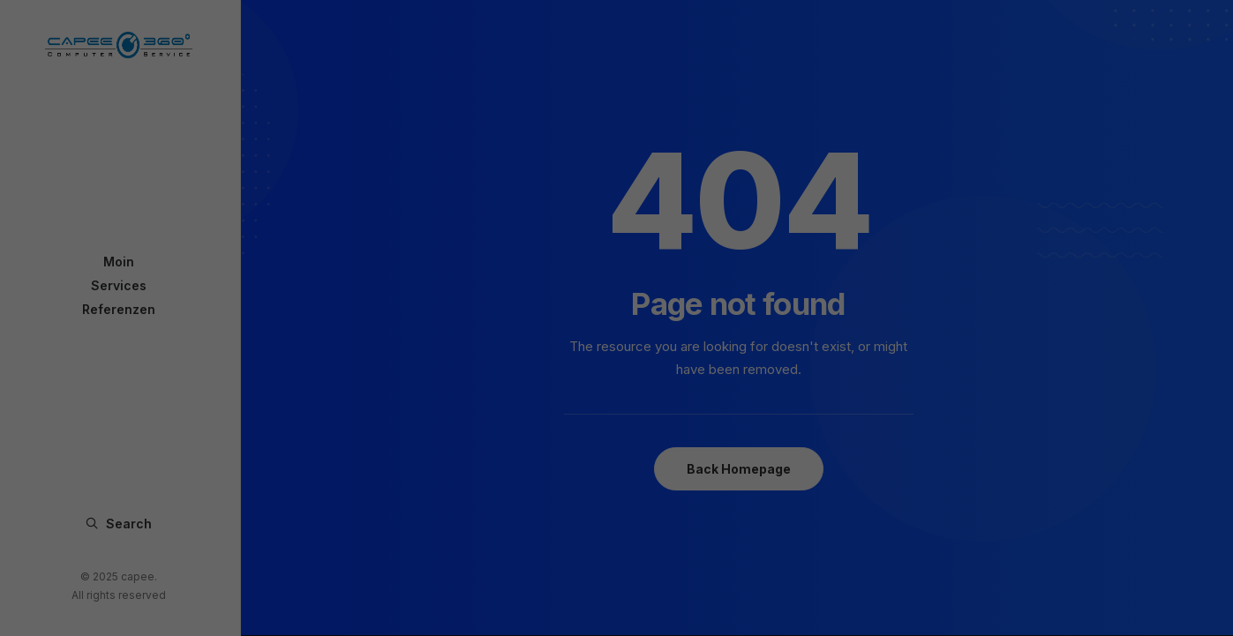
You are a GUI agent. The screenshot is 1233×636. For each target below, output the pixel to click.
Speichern (616, 432)
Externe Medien (698, 332)
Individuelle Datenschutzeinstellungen (617, 469)
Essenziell (505, 332)
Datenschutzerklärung (625, 490)
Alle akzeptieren (616, 382)
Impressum (706, 490)
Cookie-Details (535, 490)
